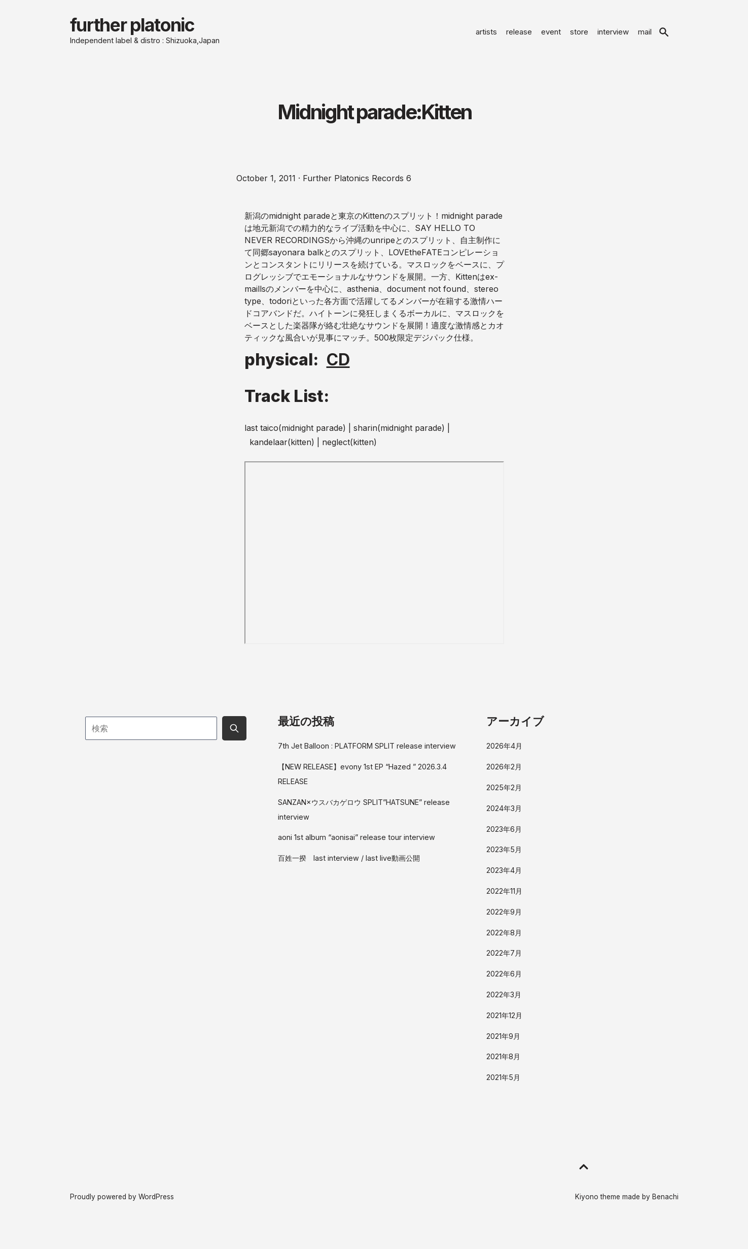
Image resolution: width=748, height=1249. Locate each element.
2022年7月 (504, 963)
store (579, 37)
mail (645, 37)
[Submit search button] (234, 738)
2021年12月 (504, 1025)
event (551, 37)
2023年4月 (504, 880)
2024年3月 (504, 818)
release (519, 37)
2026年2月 (504, 777)
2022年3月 (503, 1005)
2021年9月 (503, 1046)
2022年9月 (504, 922)
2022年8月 (504, 942)
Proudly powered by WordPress (122, 1207)
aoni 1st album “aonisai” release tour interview (356, 847)
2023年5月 (504, 860)
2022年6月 (504, 984)
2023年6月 (504, 839)
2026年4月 (504, 756)
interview (613, 37)
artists (486, 37)
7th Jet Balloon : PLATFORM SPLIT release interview (367, 756)
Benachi (665, 1207)
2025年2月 (504, 797)
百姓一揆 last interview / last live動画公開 (349, 868)
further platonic (165, 30)
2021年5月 (503, 1088)
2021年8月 (503, 1067)
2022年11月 (504, 901)
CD (338, 370)
